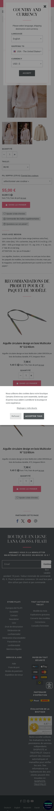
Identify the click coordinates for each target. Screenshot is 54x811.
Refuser (15, 416)
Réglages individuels (27, 408)
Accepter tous (33, 416)
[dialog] (27, 405)
